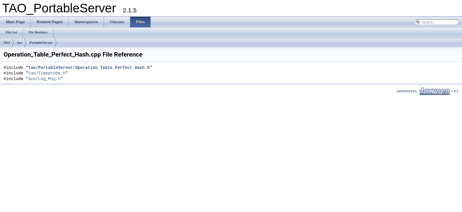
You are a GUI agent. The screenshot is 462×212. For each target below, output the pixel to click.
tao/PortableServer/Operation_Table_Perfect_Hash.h (89, 68)
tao (19, 42)
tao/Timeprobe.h (46, 73)
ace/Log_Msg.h (44, 79)
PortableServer (40, 42)
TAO (6, 42)
